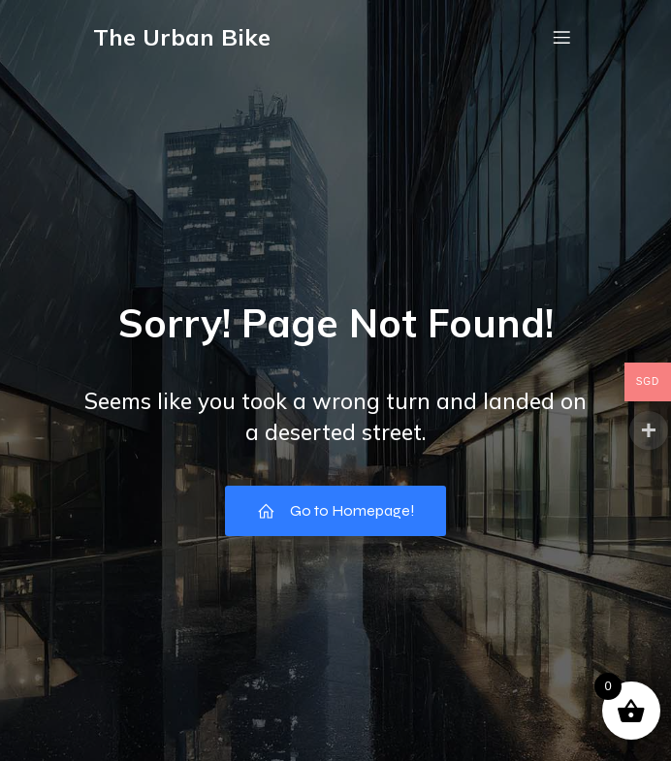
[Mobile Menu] (561, 36)
